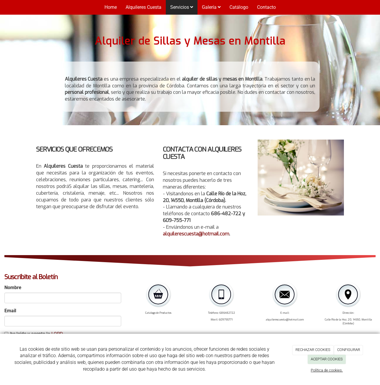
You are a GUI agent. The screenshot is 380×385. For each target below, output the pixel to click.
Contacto (266, 7)
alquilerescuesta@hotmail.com (196, 234)
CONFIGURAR (348, 349)
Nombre (12, 287)
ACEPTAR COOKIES (327, 359)
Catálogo (238, 7)
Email (10, 310)
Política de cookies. (327, 370)
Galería (211, 7)
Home (110, 7)
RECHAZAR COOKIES (312, 349)
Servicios (181, 7)
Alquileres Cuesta (143, 7)
